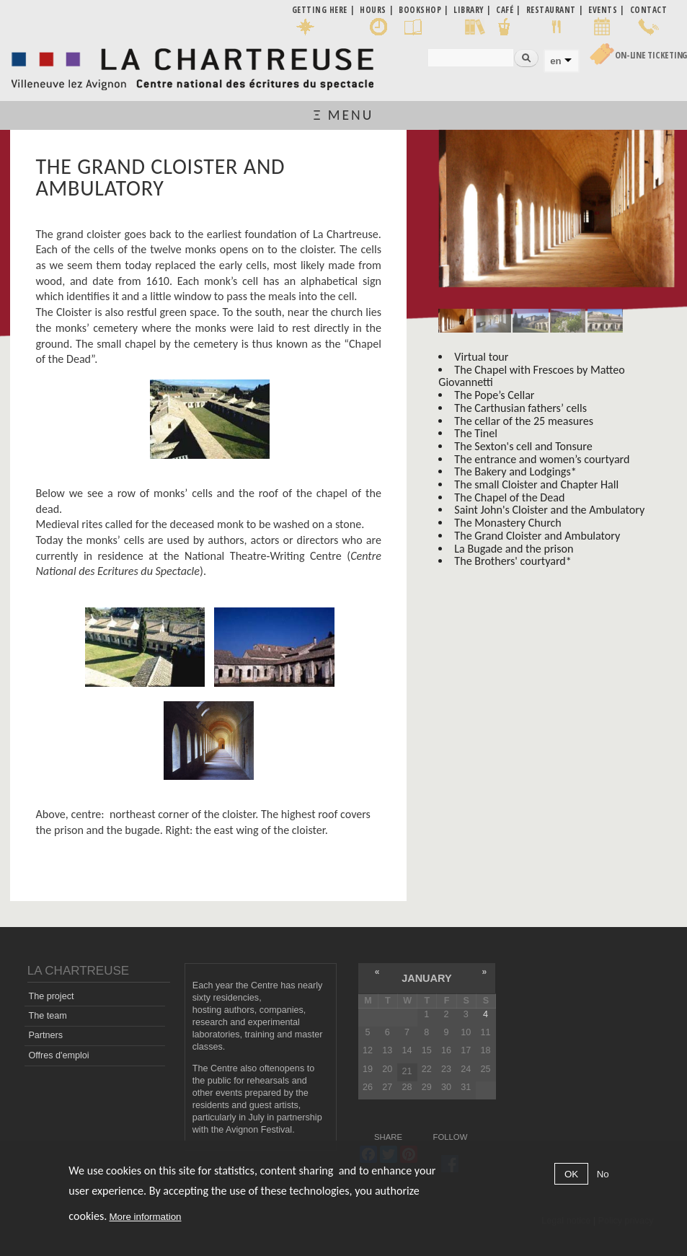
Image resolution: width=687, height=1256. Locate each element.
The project (51, 996)
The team (47, 1016)
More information (146, 1216)
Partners (45, 1035)
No (603, 1174)
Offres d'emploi (58, 1055)
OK (571, 1174)
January (426, 978)
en (555, 61)
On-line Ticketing (651, 55)
